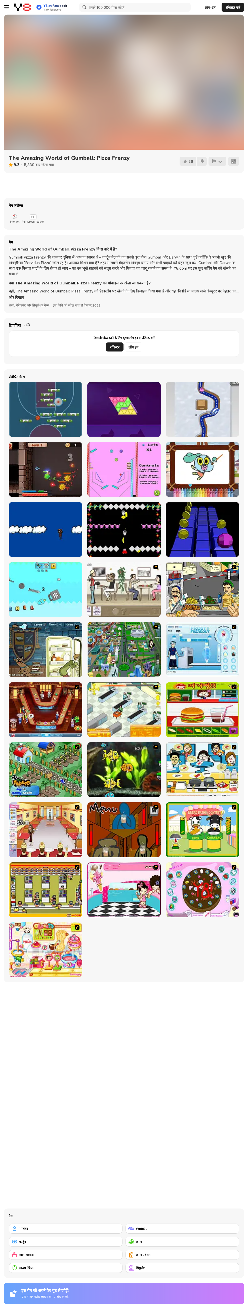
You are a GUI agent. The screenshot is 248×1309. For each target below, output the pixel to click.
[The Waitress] (124, 589)
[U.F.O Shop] (45, 889)
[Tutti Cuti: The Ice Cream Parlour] (124, 889)
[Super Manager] (124, 709)
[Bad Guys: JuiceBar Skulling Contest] (124, 829)
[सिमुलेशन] (182, 1268)
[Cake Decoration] (202, 889)
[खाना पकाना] (65, 1255)
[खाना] (182, 1242)
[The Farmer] (45, 769)
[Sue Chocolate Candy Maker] (45, 949)
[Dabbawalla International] (124, 649)
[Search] (83, 7)
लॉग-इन (210, 7)
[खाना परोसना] (182, 1255)
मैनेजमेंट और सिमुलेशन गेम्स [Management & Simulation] (32, 305)
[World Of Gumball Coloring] (202, 469)
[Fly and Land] (45, 529)
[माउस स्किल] (65, 1268)
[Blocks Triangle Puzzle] (124, 409)
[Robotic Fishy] (124, 769)
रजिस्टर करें (233, 7)
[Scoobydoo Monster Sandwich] (45, 649)
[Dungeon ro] (45, 469)
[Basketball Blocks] (45, 409)
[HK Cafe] (202, 769)
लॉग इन (133, 347)
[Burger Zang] (202, 709)
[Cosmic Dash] (202, 529)
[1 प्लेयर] (65, 1229)
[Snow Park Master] (202, 409)
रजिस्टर (114, 347)
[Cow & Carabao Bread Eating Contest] (202, 829)
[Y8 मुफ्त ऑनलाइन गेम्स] (22, 7)
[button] (16, 297)
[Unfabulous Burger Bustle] (45, 829)
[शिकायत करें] (217, 161)
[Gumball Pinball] (124, 469)
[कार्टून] (65, 1242)
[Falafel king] (202, 589)
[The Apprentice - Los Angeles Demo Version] (45, 709)
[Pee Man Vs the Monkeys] (124, 529)
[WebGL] (182, 1229)
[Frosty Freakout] (202, 649)
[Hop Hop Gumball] (45, 589)
